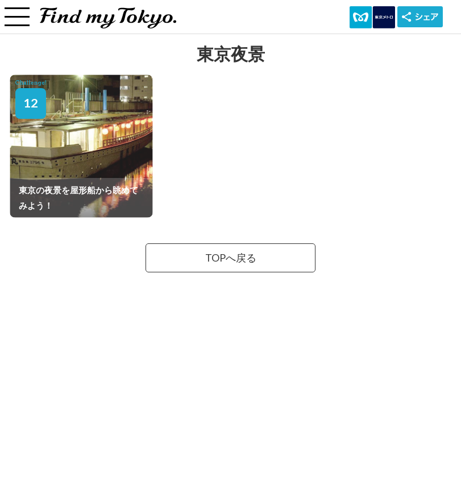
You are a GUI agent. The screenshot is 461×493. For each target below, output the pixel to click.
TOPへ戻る (230, 258)
